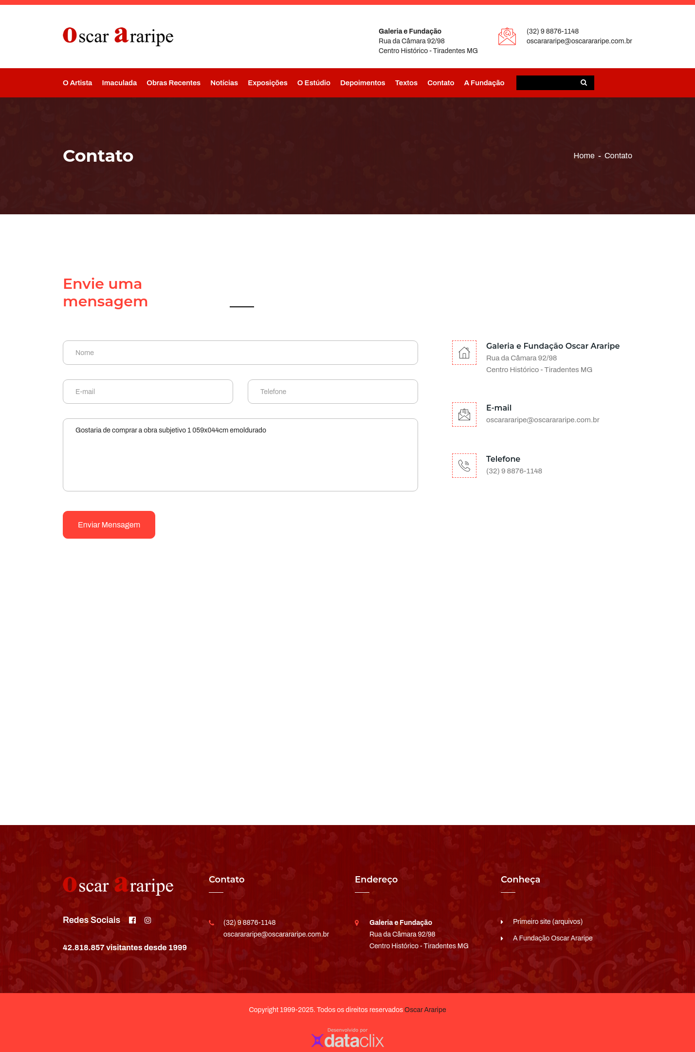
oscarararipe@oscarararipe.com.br (579, 41)
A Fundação (484, 83)
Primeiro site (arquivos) (548, 921)
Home (583, 155)
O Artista (77, 83)
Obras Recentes (173, 83)
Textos (406, 83)
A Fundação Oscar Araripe (553, 938)
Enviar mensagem (109, 525)
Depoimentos (362, 83)
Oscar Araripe (425, 1010)
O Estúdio (313, 83)
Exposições (268, 83)
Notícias (224, 83)
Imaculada (119, 83)
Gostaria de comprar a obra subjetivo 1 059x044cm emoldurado (240, 454)
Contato (440, 83)
